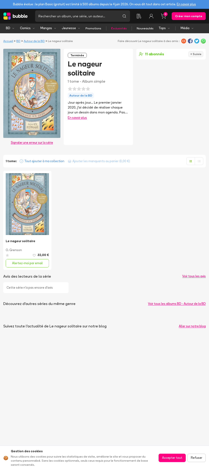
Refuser (196, 458)
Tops (164, 28)
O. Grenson (14, 250)
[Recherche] (77, 16)
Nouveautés (145, 28)
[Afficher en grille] (191, 161)
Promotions (93, 28)
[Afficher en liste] (199, 161)
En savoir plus (186, 4)
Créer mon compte (188, 16)
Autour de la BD (34, 41)
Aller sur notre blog (192, 326)
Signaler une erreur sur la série (32, 142)
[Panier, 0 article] (163, 16)
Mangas (48, 28)
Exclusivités (119, 28)
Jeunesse (71, 28)
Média (187, 28)
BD (10, 28)
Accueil (8, 41)
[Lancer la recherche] (124, 16)
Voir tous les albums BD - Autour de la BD (177, 304)
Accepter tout (172, 458)
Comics (27, 28)
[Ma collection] (139, 16)
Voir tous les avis (194, 276)
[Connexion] (151, 16)
